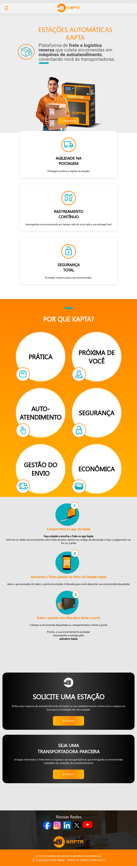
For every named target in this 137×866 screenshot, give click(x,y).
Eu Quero (68, 720)
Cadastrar (68, 121)
